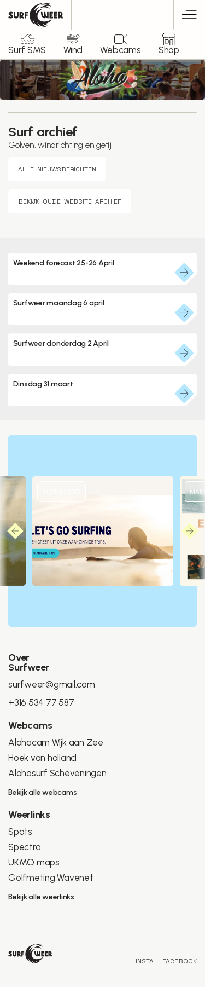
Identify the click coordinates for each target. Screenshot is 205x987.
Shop (169, 49)
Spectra (24, 846)
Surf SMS (27, 49)
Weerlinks (29, 815)
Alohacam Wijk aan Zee (55, 742)
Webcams (120, 49)
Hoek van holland (42, 757)
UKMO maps (34, 862)
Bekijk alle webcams (42, 792)
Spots (20, 831)
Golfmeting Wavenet (50, 877)
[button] (15, 531)
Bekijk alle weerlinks (41, 897)
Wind (73, 49)
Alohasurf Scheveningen (57, 772)
